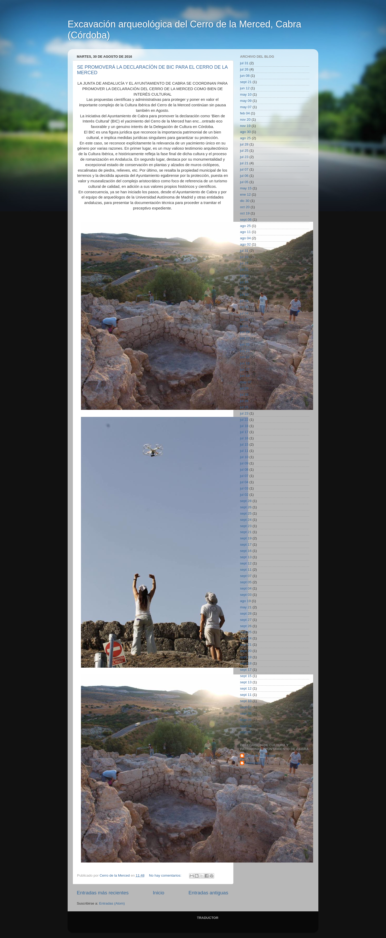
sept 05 (246, 582)
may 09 (246, 101)
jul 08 (244, 469)
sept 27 (246, 620)
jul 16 (244, 282)
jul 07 (244, 169)
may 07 (246, 107)
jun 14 (245, 376)
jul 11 (244, 451)
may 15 (246, 188)
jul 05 (244, 182)
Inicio (158, 892)
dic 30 (244, 201)
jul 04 (244, 313)
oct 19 (245, 213)
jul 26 (244, 69)
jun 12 (245, 88)
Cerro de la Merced (260, 756)
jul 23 (244, 157)
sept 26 (246, 507)
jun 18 (245, 363)
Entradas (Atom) (112, 903)
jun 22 (245, 357)
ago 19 (245, 601)
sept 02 (246, 732)
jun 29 (245, 332)
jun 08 (245, 76)
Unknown (252, 763)
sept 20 (246, 651)
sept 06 (246, 220)
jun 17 (245, 369)
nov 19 (245, 126)
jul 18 (244, 276)
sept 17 (246, 544)
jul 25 (244, 151)
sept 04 (246, 588)
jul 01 (244, 326)
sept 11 (246, 570)
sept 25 (246, 513)
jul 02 (244, 320)
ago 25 (245, 138)
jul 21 (244, 163)
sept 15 (246, 676)
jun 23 (245, 351)
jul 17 (244, 432)
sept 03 (246, 595)
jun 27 (245, 338)
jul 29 (244, 257)
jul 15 (244, 288)
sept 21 (246, 82)
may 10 (246, 94)
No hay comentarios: (165, 875)
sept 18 (246, 663)
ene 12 (245, 194)
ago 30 (245, 132)
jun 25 (245, 344)
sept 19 (246, 538)
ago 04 (245, 238)
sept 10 (246, 701)
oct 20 (245, 207)
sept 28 (246, 501)
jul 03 (244, 488)
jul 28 (244, 144)
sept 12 (246, 563)
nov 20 (245, 119)
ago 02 (245, 244)
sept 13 (246, 557)
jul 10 (244, 294)
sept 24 (246, 520)
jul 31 (244, 63)
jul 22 (244, 263)
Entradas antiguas (208, 892)
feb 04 (245, 113)
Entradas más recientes (102, 892)
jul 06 (244, 176)
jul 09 (244, 301)
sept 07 (246, 576)
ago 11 (245, 232)
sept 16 (246, 551)
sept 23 (246, 526)
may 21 (246, 607)
